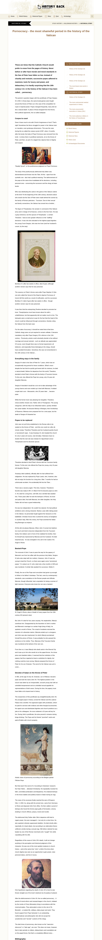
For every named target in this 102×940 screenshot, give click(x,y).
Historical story (86, 23)
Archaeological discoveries (76, 143)
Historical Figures (73, 132)
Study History (57, 23)
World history (72, 128)
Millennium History (70, 23)
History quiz (72, 139)
